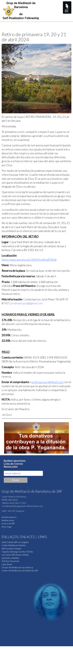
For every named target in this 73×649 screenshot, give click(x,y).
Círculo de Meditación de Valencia (17, 567)
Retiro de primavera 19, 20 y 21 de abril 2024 (34, 36)
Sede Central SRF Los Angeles (15, 542)
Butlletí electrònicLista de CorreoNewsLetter (15, 463)
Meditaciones (8, 520)
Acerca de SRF (8, 523)
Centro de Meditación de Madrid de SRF (20, 570)
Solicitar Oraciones (10, 561)
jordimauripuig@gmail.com (26, 303)
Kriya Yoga (6, 526)
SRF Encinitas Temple (11, 548)
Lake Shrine (7, 564)
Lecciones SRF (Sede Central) (15, 554)
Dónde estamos (9, 517)
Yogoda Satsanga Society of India (17, 551)
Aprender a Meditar (10, 558)
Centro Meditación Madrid (13, 545)
